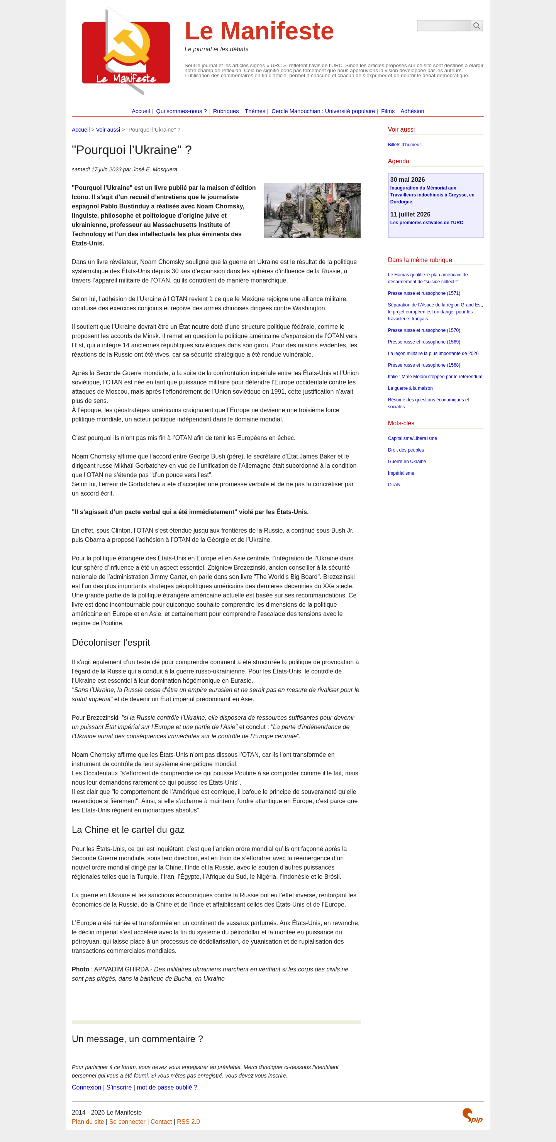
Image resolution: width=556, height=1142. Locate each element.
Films (388, 111)
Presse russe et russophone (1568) (424, 365)
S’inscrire (119, 1087)
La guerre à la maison (410, 388)
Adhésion (412, 111)
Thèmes (255, 111)
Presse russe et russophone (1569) (424, 342)
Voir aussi (108, 130)
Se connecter (127, 1121)
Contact (161, 1121)
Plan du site (88, 1121)
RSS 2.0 (188, 1121)
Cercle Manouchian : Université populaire (323, 111)
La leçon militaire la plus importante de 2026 (433, 353)
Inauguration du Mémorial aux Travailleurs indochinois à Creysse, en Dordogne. (432, 195)
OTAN (394, 484)
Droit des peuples (406, 450)
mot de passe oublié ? (167, 1087)
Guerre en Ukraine (407, 461)
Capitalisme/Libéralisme (412, 438)
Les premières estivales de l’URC (426, 222)
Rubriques (226, 111)
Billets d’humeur (404, 144)
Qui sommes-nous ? (181, 111)
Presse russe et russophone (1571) (424, 293)
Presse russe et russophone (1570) (424, 330)
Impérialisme (401, 473)
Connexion (87, 1087)
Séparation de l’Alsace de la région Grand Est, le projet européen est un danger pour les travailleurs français (435, 311)
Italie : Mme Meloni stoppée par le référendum (435, 376)
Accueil (141, 111)
